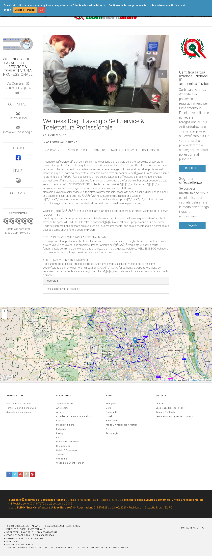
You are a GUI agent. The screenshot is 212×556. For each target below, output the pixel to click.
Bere (108, 408)
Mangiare (111, 403)
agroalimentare (64, 403)
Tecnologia (112, 433)
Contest (160, 403)
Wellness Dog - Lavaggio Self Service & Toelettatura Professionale (18, 66)
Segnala (192, 225)
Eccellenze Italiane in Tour (170, 408)
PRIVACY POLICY (29, 547)
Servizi (109, 429)
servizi (60, 454)
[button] (49, 74)
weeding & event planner (70, 463)
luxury (59, 433)
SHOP (109, 395)
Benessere (112, 420)
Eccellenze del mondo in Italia (73, 416)
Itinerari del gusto (166, 412)
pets (58, 437)
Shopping (61, 458)
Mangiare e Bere (65, 425)
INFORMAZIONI (15, 395)
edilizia (60, 420)
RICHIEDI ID (192, 168)
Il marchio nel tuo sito (18, 403)
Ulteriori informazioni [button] (25, 10)
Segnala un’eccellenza (190, 180)
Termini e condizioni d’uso (21, 408)
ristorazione (63, 446)
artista (60, 412)
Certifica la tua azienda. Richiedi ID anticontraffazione (194, 78)
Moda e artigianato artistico (122, 425)
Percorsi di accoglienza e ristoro (174, 416)
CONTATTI (11, 547)
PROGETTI (161, 395)
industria (61, 429)
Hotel (109, 416)
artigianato (62, 408)
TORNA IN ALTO (192, 528)
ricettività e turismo (67, 441)
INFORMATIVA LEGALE (116, 547)
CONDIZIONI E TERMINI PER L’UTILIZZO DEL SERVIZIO (71, 547)
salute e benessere (67, 450)
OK (41, 10)
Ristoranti (111, 412)
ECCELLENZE (63, 395)
